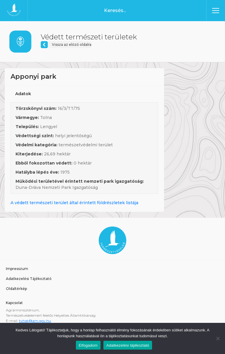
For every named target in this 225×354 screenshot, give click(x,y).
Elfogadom (88, 345)
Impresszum (17, 268)
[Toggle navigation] (215, 10)
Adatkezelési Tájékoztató (29, 278)
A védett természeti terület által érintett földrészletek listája (74, 202)
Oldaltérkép (16, 288)
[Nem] (218, 338)
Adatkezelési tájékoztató (127, 345)
